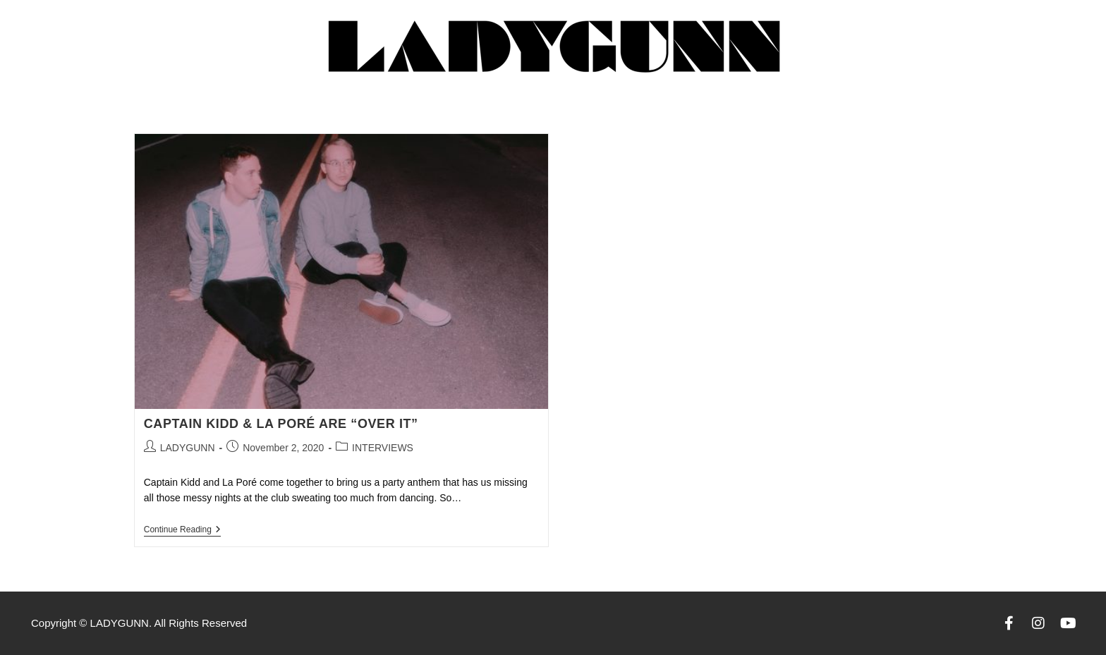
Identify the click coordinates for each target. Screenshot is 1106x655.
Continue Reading (182, 529)
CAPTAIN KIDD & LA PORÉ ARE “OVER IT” (281, 424)
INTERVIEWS (382, 447)
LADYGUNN (187, 447)
